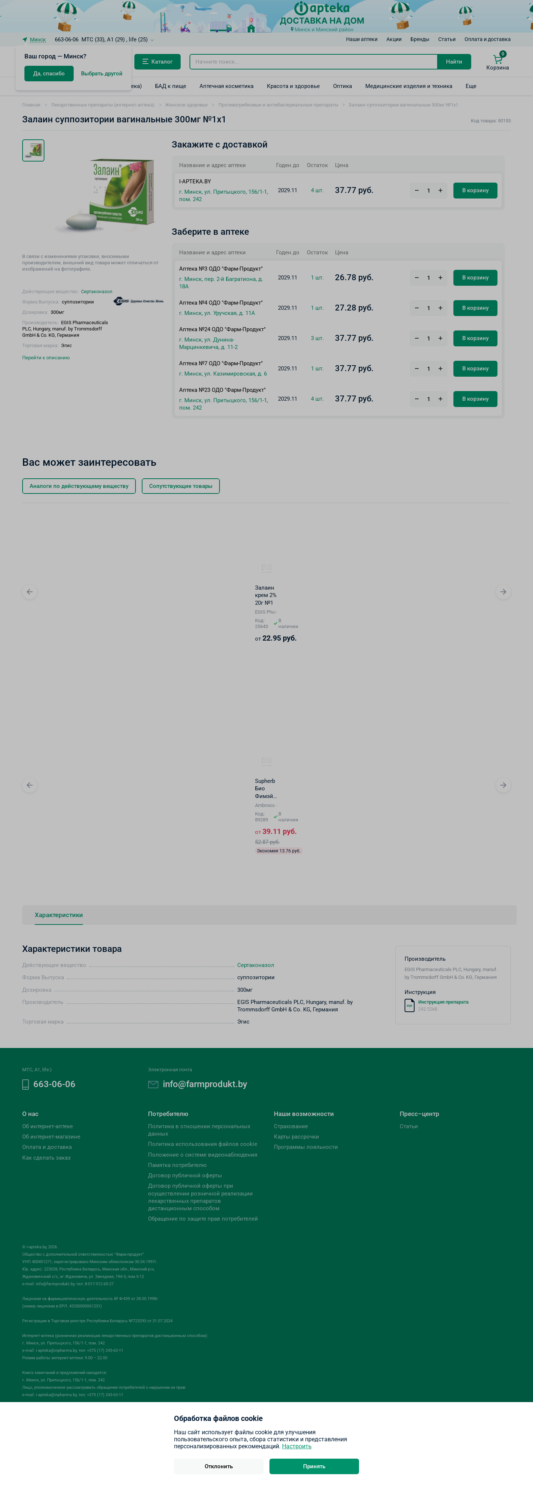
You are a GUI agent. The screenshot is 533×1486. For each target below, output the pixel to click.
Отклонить (219, 1466)
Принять (314, 1466)
